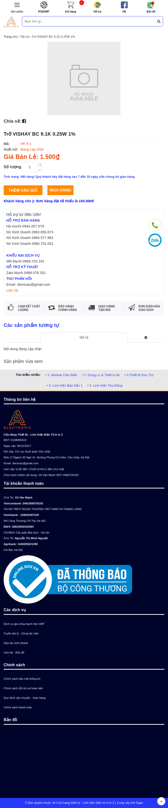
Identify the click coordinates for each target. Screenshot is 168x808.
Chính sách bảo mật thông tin (22, 678)
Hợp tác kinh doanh (16, 643)
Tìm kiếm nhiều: (28, 375)
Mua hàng (60, 190)
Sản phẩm (17, 11)
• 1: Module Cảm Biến (61, 375)
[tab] (84, 337)
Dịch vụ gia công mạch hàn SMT (24, 623)
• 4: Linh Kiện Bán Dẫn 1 (65, 385)
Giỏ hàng (70, 11)
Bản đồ (151, 11)
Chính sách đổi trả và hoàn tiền (23, 688)
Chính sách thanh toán (18, 707)
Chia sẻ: (12, 121)
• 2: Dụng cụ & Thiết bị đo (101, 375)
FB (124, 11)
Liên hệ (12, 290)
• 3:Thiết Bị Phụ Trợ (139, 375)
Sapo (139, 803)
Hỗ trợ (97, 11)
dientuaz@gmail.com (25, 463)
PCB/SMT (44, 11)
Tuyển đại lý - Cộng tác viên (21, 633)
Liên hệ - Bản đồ (14, 652)
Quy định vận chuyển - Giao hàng (25, 697)
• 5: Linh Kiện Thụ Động (105, 385)
